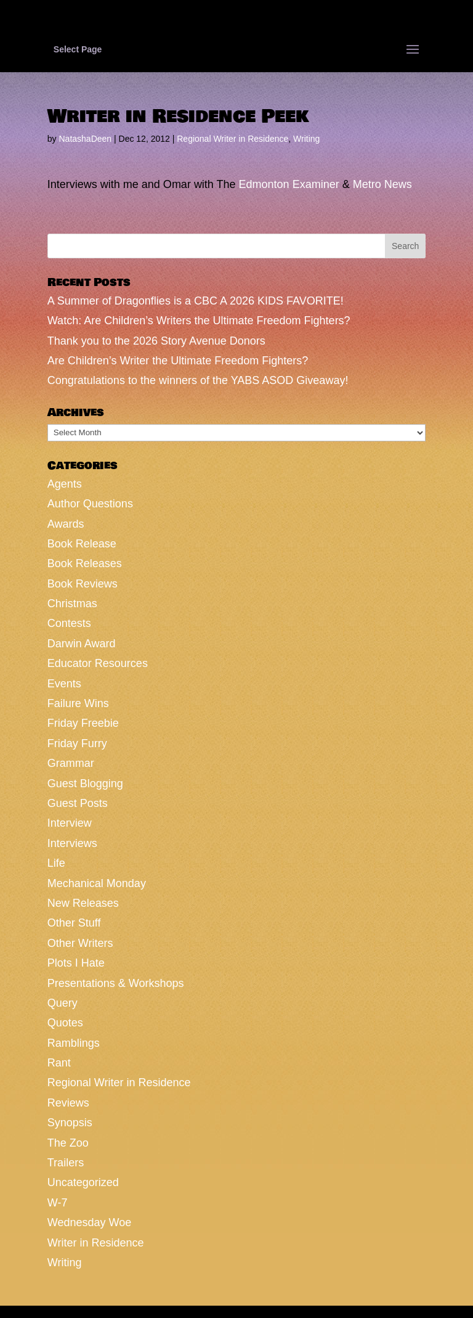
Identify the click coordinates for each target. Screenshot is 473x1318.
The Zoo (68, 1143)
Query (62, 1003)
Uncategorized (83, 1182)
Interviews (72, 843)
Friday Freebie (83, 723)
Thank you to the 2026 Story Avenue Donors (156, 341)
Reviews (68, 1103)
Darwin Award (81, 643)
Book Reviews (82, 584)
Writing (306, 139)
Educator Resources (97, 663)
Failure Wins (78, 703)
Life (56, 863)
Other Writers (80, 943)
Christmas (72, 603)
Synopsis (69, 1122)
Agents (64, 484)
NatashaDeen (85, 139)
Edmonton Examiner (289, 184)
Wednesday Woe (89, 1222)
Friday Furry (77, 743)
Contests (69, 623)
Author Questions (90, 503)
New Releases (83, 903)
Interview (69, 823)
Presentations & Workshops (115, 983)
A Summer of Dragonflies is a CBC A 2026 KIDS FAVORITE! (195, 301)
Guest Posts (77, 803)
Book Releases (84, 563)
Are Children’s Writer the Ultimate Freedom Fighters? (177, 360)
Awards (65, 524)
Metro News (382, 184)
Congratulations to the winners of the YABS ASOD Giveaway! (198, 380)
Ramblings (73, 1043)
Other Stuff (74, 923)
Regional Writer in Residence (232, 139)
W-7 (57, 1203)
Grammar (70, 763)
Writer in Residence (95, 1243)
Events (64, 683)
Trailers (65, 1162)
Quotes (65, 1023)
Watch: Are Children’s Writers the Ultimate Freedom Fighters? (198, 320)
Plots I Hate (76, 963)
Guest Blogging (85, 783)
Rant (59, 1063)
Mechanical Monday (96, 883)
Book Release (81, 544)
